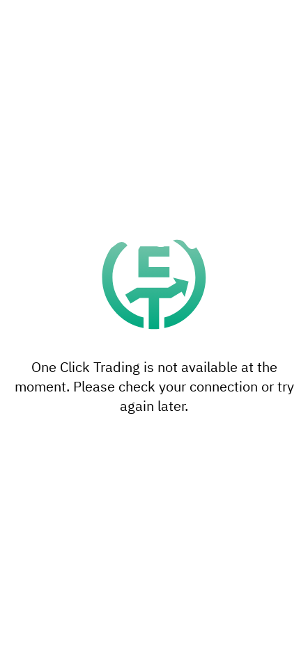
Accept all (154, 616)
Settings (154, 578)
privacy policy (254, 547)
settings (35, 547)
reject (159, 477)
